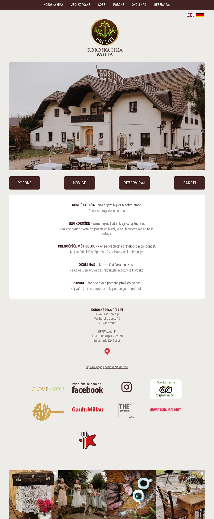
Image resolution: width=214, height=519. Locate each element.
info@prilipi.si (111, 340)
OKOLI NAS (139, 5)
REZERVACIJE (107, 332)
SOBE (101, 5)
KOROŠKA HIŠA (53, 5)
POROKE (118, 5)
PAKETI (189, 183)
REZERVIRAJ (162, 5)
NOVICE (79, 183)
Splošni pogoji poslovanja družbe (107, 367)
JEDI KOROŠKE (80, 5)
